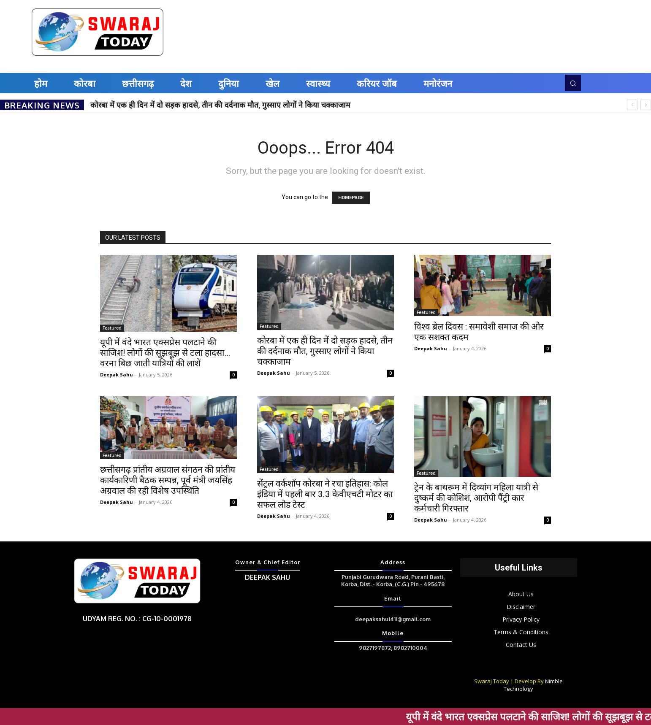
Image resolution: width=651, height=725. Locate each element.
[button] (573, 83)
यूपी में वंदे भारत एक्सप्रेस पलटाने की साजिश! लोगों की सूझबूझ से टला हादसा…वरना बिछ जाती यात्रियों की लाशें (165, 352)
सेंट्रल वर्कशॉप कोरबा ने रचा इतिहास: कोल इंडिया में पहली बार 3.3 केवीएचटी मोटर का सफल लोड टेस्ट (325, 494)
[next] (645, 105)
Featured (112, 328)
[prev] (632, 105)
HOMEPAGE (350, 197)
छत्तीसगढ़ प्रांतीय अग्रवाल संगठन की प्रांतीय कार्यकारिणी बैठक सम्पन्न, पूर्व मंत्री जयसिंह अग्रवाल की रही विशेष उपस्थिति (167, 480)
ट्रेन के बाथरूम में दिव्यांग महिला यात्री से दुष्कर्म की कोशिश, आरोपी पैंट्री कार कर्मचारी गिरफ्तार (476, 498)
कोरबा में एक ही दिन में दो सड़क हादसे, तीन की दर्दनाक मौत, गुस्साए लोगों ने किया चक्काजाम (220, 104)
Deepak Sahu (116, 374)
